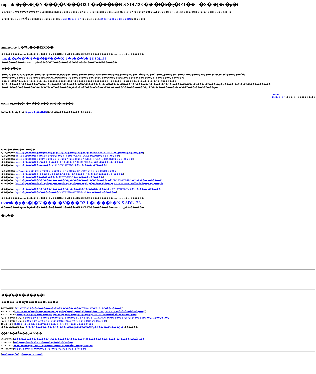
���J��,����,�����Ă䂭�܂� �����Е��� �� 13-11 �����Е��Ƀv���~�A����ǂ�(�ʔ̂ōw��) (79, 339)
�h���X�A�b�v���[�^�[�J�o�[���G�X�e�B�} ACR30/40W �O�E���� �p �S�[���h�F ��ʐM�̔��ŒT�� (97, 317)
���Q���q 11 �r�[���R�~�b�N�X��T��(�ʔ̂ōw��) (50, 348)
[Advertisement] (53, 21)
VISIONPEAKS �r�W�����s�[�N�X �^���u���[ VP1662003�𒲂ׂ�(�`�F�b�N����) (69, 308)
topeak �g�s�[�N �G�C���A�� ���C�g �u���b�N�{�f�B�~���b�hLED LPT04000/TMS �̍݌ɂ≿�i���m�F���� (88, 189)
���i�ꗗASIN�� (32, 354)
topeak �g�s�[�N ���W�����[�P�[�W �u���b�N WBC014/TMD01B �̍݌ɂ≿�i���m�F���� (74, 159)
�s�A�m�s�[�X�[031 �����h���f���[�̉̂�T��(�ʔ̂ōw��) (53, 345)
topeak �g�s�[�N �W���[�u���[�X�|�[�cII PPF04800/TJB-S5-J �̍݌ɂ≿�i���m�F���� (69, 162)
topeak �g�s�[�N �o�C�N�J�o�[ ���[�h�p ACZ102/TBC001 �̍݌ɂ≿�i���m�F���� (67, 156)
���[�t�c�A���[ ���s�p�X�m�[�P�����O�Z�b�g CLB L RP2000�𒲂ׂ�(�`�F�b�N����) (76, 314)
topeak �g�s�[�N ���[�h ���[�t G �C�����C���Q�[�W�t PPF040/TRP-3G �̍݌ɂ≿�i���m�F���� (79, 152)
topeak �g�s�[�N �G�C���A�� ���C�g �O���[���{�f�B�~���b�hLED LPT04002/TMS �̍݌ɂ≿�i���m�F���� (88, 180)
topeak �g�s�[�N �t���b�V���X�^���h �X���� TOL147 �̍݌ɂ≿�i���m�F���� (69, 174)
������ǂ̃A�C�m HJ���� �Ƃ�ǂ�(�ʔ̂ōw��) (43, 342)
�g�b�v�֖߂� (10, 354)
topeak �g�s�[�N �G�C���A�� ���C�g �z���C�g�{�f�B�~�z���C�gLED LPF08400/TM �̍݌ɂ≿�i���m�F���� (89, 183)
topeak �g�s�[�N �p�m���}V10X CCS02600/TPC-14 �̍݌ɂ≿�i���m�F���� (61, 165)
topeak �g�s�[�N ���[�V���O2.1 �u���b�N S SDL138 (54, 58)
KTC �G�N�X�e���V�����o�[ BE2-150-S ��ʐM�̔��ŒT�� (54, 324)
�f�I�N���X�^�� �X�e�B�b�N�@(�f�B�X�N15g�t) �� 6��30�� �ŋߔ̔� (74, 327)
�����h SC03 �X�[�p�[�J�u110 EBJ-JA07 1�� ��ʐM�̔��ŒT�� (65, 321)
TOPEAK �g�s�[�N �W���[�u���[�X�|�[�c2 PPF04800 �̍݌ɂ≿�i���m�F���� (66, 171)
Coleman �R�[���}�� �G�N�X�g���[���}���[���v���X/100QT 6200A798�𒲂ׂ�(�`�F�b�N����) (80, 311)
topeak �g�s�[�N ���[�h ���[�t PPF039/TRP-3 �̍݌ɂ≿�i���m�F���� (59, 177)
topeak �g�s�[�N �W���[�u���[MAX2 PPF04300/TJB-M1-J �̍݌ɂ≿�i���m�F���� (66, 192)
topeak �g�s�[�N (36, 112)
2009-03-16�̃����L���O (115, 19)
